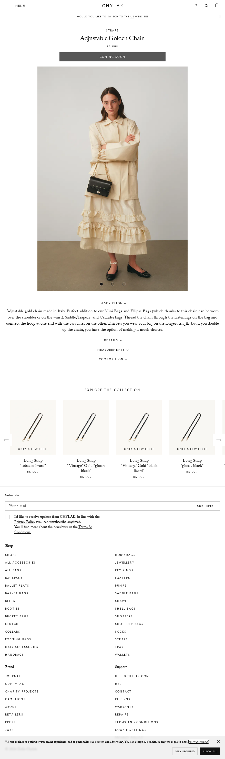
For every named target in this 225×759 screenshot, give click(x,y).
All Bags (13, 570)
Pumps (121, 585)
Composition (111, 359)
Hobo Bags (125, 555)
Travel (121, 647)
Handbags (14, 654)
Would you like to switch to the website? (112, 16)
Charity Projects (22, 691)
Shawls (122, 601)
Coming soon (112, 57)
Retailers (14, 714)
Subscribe (206, 506)
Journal (13, 676)
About (11, 707)
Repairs (122, 714)
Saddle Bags (127, 593)
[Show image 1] (112, 284)
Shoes (11, 555)
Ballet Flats (17, 585)
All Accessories (20, 562)
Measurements (111, 349)
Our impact (15, 684)
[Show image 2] (123, 284)
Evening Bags (18, 639)
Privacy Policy (24, 522)
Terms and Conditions (136, 722)
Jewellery (124, 562)
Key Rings (124, 570)
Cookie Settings (131, 730)
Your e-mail (17, 506)
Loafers (122, 578)
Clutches (14, 624)
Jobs (9, 730)
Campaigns (15, 699)
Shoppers (124, 616)
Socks (120, 631)
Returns (122, 699)
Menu (17, 5)
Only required (185, 751)
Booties (12, 608)
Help (119, 684)
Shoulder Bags (129, 624)
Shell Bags (125, 608)
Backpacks (15, 578)
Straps (112, 30)
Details (111, 340)
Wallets (122, 654)
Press (10, 722)
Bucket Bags (17, 616)
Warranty (124, 707)
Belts (10, 601)
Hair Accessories (21, 647)
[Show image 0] (101, 284)
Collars (12, 631)
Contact (123, 691)
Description (111, 303)
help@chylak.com (132, 676)
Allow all (210, 751)
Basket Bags (16, 593)
